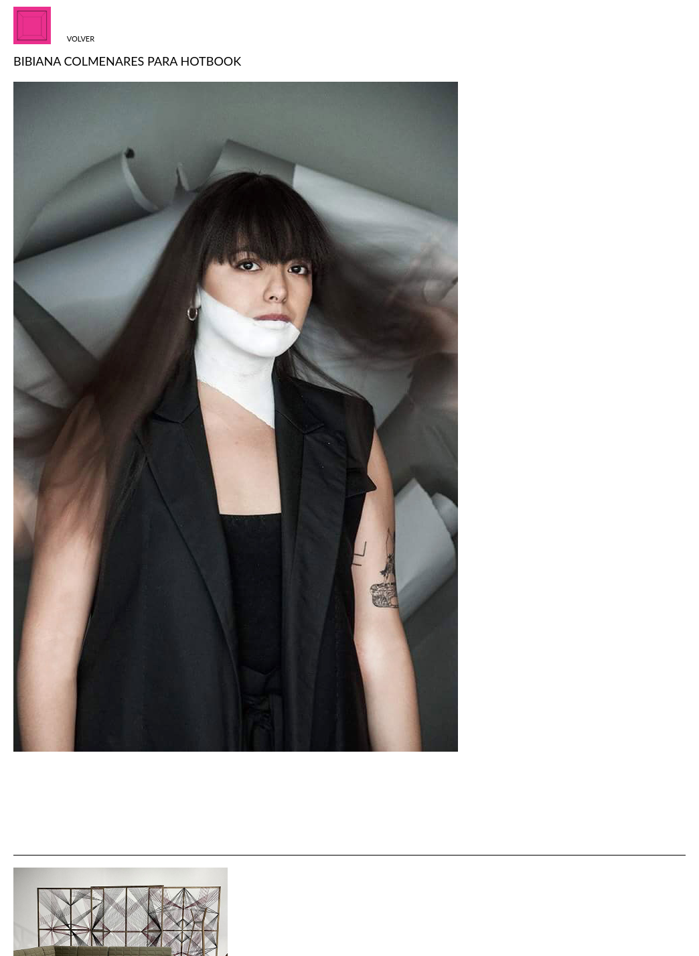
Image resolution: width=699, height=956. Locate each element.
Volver (80, 38)
